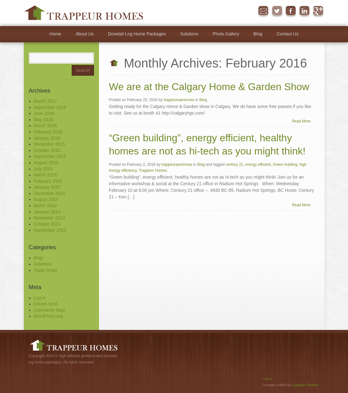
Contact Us (287, 33)
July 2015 (43, 168)
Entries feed (45, 303)
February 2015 (48, 181)
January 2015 (47, 187)
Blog (258, 33)
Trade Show (45, 270)
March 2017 (45, 101)
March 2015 (45, 174)
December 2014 (49, 193)
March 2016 (45, 125)
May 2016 (43, 119)
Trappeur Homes (153, 170)
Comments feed (49, 310)
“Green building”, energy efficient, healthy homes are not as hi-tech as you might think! (207, 144)
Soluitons (43, 263)
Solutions (189, 33)
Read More (301, 121)
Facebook (290, 11)
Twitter (277, 11)
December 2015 (49, 144)
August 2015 (46, 162)
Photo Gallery (226, 33)
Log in (40, 297)
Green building (285, 164)
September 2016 (50, 107)
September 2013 (50, 230)
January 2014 (47, 211)
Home (55, 33)
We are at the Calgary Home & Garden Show (209, 86)
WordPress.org (48, 316)
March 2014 (45, 205)
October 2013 (47, 224)
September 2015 (50, 156)
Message (263, 11)
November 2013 (49, 217)
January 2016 (47, 138)
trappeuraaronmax (179, 100)
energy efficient (258, 164)
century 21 (234, 164)
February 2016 (48, 131)
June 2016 (44, 113)
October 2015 (47, 150)
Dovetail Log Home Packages (137, 33)
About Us (85, 33)
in (304, 11)
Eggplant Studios (305, 385)
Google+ (318, 11)
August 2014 (46, 199)
